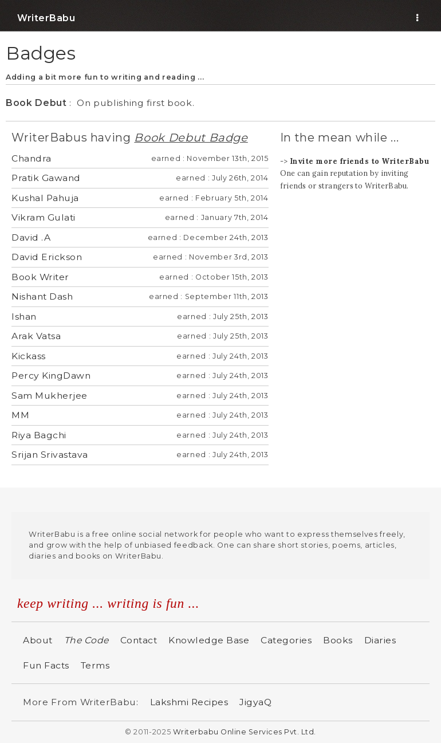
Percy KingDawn (50, 375)
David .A (30, 237)
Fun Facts (46, 665)
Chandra (31, 158)
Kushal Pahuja (45, 197)
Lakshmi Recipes (189, 702)
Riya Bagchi (38, 435)
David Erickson (46, 256)
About (38, 640)
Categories (286, 640)
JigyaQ (255, 702)
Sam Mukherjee (49, 395)
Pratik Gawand (46, 177)
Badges (41, 53)
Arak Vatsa (36, 336)
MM (20, 415)
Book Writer (40, 277)
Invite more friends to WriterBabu (360, 161)
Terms (95, 665)
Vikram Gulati (43, 217)
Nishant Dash (42, 296)
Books (338, 640)
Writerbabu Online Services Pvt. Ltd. (244, 732)
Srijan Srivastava (49, 454)
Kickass (28, 356)
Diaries (380, 640)
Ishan (24, 316)
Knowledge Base (208, 640)
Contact (139, 640)
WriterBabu (46, 18)
